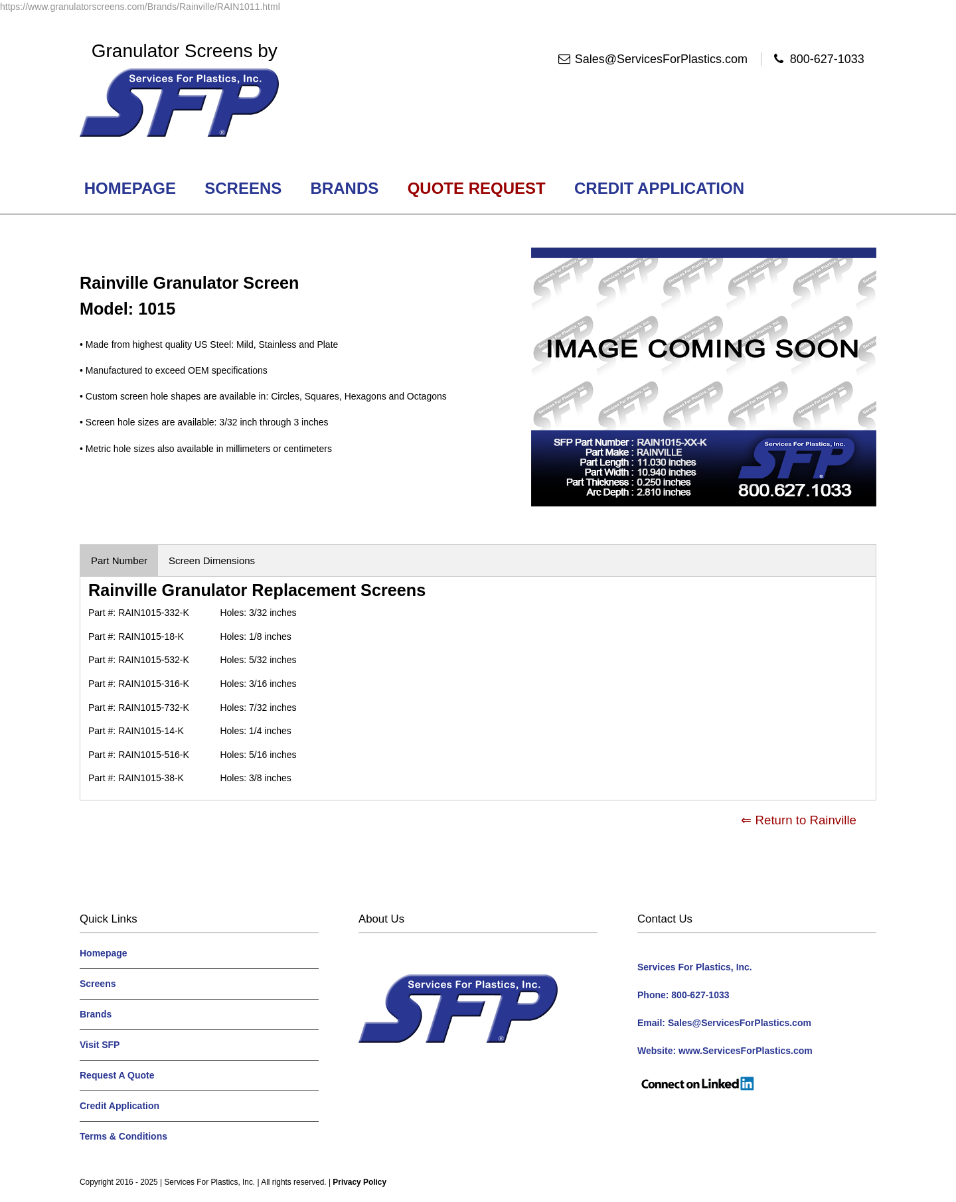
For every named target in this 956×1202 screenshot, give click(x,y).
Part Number (119, 560)
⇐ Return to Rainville (798, 820)
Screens (243, 188)
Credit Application (659, 188)
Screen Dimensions (212, 560)
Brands (344, 188)
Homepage (130, 188)
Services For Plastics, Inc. (209, 1182)
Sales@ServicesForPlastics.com (661, 59)
